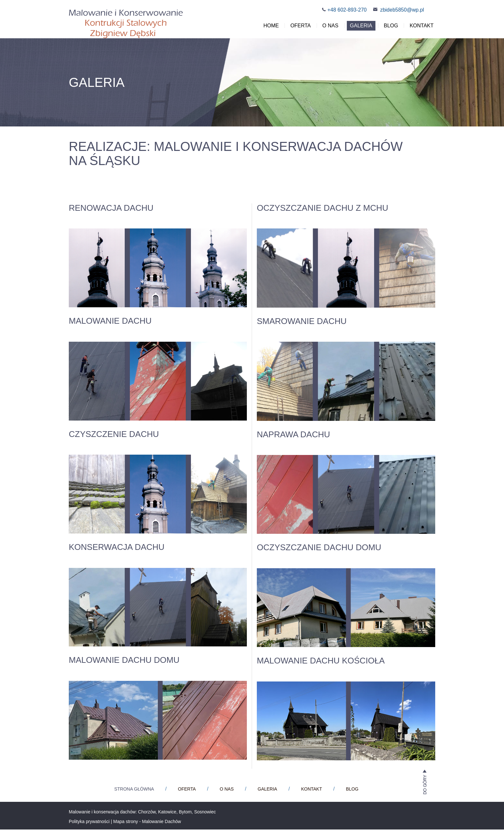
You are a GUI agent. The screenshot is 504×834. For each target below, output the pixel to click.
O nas (328, 28)
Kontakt (419, 28)
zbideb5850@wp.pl (402, 10)
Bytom (185, 816)
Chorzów (147, 816)
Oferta (298, 28)
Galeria (358, 28)
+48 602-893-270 (346, 10)
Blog (388, 28)
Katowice (167, 816)
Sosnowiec (205, 816)
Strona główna (134, 793)
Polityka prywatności (89, 826)
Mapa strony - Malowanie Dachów (147, 826)
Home (268, 28)
